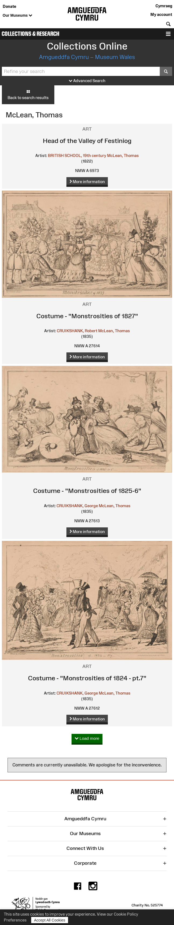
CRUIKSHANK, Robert (77, 330)
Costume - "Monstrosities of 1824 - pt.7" (87, 678)
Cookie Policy (126, 914)
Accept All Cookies (49, 920)
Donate (9, 6)
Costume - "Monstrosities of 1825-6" (87, 490)
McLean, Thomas (123, 155)
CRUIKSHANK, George (77, 505)
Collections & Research (30, 33)
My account (161, 14)
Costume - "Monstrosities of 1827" (87, 316)
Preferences (15, 920)
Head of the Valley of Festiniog (87, 140)
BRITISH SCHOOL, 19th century (77, 155)
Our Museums (17, 15)
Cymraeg (163, 5)
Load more (87, 738)
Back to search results (28, 94)
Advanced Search (87, 80)
